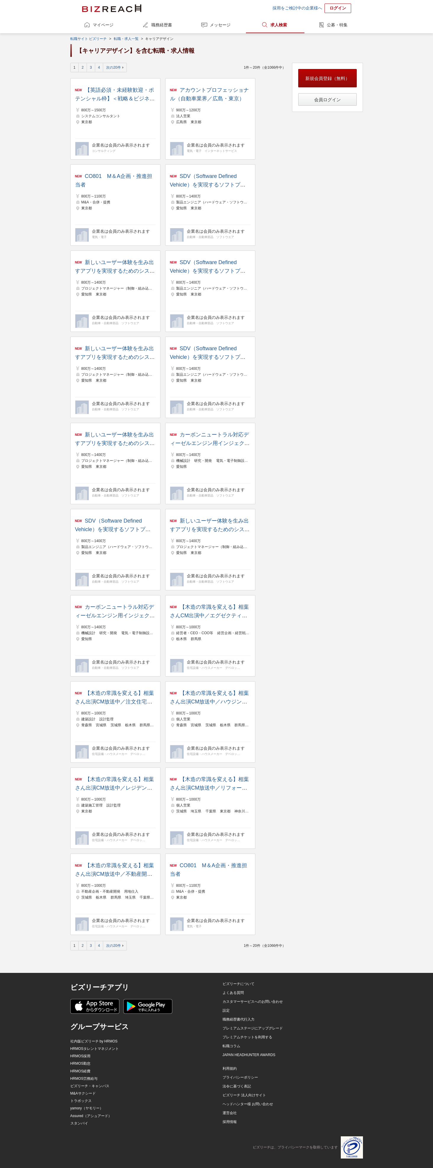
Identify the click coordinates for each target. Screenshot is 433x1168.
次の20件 (113, 67)
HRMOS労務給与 (84, 1079)
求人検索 (278, 25)
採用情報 (230, 1122)
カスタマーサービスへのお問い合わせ (253, 1002)
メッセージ (220, 25)
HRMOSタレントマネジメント (94, 1049)
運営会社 (230, 1113)
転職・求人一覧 (126, 39)
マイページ (103, 25)
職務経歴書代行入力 (238, 1019)
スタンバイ (79, 1123)
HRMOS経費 (80, 1071)
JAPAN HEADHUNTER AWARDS (249, 1055)
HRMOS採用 (80, 1056)
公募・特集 (337, 25)
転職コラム (231, 1046)
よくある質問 (233, 993)
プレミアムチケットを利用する (247, 1037)
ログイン (338, 8)
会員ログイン (327, 99)
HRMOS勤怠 (80, 1063)
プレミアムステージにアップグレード (253, 1028)
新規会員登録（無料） (327, 78)
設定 (226, 1010)
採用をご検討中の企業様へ (297, 8)
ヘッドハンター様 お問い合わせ (248, 1104)
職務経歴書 (161, 25)
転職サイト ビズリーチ (88, 39)
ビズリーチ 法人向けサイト (244, 1095)
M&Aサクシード (83, 1093)
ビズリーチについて (238, 984)
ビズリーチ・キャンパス (89, 1086)
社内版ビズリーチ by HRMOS (94, 1041)
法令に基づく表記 (237, 1086)
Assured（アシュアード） (91, 1116)
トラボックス (81, 1101)
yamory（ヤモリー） (86, 1108)
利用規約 (230, 1068)
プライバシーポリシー (240, 1077)
